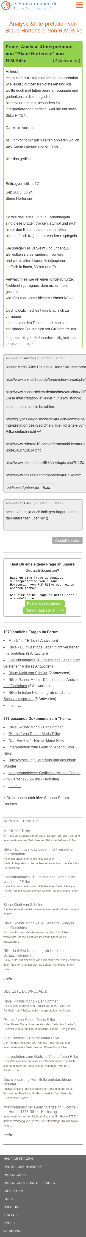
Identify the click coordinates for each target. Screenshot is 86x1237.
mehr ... (14, 705)
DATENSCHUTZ (15, 1175)
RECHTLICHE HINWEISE (22, 1167)
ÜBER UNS (11, 1207)
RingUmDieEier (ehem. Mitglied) (45, 338)
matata (29, 358)
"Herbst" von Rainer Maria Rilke (34, 734)
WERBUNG (12, 1231)
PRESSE (10, 1223)
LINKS (8, 1199)
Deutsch (10, 804)
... (10, 978)
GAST (28, 503)
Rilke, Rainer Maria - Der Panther (35, 727)
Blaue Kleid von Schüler (27, 673)
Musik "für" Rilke (21, 640)
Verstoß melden (67, 540)
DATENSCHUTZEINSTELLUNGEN (29, 1183)
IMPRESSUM (13, 1191)
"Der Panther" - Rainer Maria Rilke (36, 740)
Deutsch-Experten (41, 570)
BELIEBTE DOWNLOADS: (25, 991)
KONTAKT (11, 1215)
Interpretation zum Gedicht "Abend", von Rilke (40, 1056)
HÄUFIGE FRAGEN (18, 1159)
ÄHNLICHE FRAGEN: (21, 821)
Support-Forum (56, 798)
